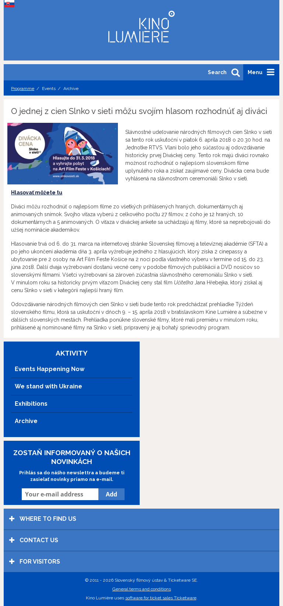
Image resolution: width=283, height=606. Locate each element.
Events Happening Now (49, 369)
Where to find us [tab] (42, 518)
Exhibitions (31, 403)
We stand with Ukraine (48, 386)
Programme (22, 88)
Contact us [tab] (33, 540)
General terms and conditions (141, 589)
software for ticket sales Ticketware (160, 597)
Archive (26, 421)
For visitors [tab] (34, 561)
